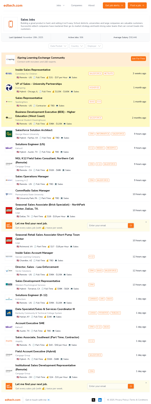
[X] (93, 400)
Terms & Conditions (139, 399)
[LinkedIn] (100, 400)
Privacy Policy (121, 399)
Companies (76, 5)
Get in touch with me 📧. (37, 400)
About (91, 5)
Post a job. (137, 5)
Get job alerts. (114, 5)
